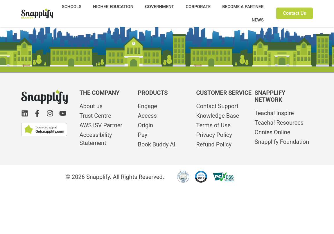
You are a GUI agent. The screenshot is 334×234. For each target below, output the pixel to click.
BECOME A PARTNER (243, 6)
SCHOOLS (72, 6)
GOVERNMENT (159, 6)
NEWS (257, 20)
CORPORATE (198, 6)
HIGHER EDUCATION (113, 6)
